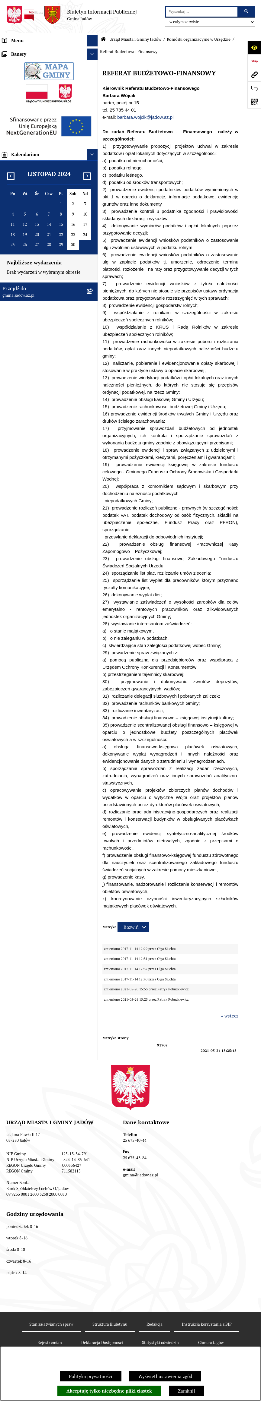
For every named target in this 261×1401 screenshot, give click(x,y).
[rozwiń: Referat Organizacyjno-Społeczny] (93, 113)
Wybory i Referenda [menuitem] (22, 480)
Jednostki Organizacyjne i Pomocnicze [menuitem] (41, 424)
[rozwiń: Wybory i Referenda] (93, 480)
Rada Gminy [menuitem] (14, 401)
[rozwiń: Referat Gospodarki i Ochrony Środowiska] (93, 250)
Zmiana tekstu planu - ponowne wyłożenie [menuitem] (35, 606)
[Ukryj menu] (92, 41)
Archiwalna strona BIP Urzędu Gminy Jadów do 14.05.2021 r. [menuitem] (40, 642)
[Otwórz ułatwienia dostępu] (254, 47)
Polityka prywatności (90, 1376)
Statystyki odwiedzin (160, 1342)
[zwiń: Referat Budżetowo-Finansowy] (93, 128)
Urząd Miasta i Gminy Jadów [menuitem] (31, 52)
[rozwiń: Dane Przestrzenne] (93, 503)
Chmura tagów (211, 1342)
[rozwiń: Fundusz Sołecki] (93, 537)
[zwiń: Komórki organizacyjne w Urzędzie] (93, 82)
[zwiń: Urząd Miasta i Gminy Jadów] (93, 52)
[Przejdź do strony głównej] (71, 15)
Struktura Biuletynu (109, 1324)
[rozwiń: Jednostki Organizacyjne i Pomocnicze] (93, 424)
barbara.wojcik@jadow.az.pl (145, 117)
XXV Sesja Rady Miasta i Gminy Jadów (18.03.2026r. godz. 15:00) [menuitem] (41, 660)
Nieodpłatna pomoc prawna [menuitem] (30, 469)
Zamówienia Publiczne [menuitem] (25, 526)
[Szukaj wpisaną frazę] (246, 11)
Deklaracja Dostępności (102, 1342)
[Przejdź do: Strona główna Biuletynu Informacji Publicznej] (103, 39)
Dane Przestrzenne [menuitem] (22, 503)
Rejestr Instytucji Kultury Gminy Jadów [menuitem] (43, 492)
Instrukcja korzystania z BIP (207, 1324)
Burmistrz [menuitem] (12, 412)
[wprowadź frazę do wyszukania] (201, 11)
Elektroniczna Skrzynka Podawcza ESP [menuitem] (41, 435)
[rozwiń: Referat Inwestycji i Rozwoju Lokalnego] (93, 272)
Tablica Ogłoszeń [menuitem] (20, 458)
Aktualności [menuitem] (14, 390)
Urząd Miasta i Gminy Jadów (135, 39)
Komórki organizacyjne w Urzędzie (198, 39)
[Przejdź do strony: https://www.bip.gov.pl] (254, 61)
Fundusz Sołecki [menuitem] (19, 537)
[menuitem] (49, 67)
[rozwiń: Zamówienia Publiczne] (93, 526)
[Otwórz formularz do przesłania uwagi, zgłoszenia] (254, 88)
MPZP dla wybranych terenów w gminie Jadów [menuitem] (43, 624)
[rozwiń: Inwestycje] (93, 548)
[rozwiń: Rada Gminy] (93, 401)
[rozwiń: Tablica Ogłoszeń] (93, 458)
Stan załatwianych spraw (51, 1324)
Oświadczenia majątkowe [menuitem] (28, 514)
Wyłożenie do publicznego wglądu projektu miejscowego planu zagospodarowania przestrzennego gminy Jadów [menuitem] (37, 581)
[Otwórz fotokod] (254, 102)
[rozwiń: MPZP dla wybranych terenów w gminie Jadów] (93, 621)
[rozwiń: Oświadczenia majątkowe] (93, 515)
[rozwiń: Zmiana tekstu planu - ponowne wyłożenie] (93, 603)
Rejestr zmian (49, 1342)
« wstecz (229, 1016)
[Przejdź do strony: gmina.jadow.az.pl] (254, 74)
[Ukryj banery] (92, 677)
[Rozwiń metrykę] (133, 927)
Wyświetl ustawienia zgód (165, 1376)
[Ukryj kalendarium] (92, 778)
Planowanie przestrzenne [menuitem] (28, 560)
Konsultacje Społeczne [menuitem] (25, 447)
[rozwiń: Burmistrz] (93, 413)
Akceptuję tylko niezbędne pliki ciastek (109, 1391)
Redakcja (155, 1324)
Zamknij (186, 1391)
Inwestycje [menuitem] (13, 548)
